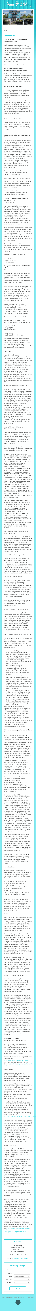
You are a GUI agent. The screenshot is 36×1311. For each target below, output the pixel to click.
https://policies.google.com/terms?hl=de (16, 1232)
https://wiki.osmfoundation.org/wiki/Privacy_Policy (20, 1116)
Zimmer (9, 1276)
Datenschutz (31, 1297)
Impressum (23, 1297)
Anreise (9, 1270)
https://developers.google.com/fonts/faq (16, 1060)
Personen (9, 1279)
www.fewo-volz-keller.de (12, 1297)
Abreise (9, 1273)
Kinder (9, 1282)
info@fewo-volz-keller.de (20, 1258)
